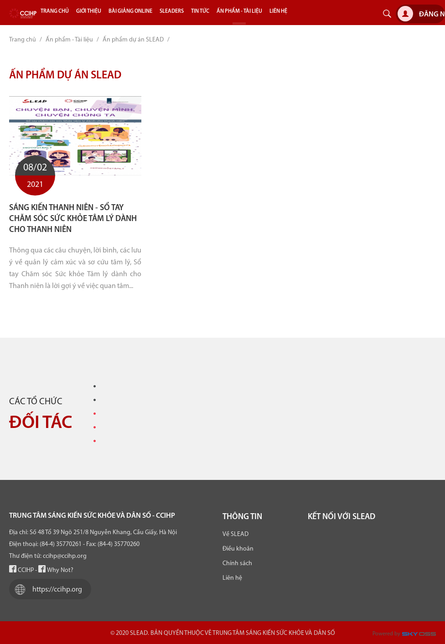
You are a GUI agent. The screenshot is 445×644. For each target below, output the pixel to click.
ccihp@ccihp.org (65, 556)
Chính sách (237, 563)
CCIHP (21, 570)
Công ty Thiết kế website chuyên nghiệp (420, 636)
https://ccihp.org (46, 589)
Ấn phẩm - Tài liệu (69, 39)
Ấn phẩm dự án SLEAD (133, 39)
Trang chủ (22, 39)
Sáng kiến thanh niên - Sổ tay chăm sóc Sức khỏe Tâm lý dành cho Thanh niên (73, 219)
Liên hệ (232, 578)
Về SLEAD (235, 534)
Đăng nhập (421, 13)
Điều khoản (238, 549)
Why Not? (55, 570)
